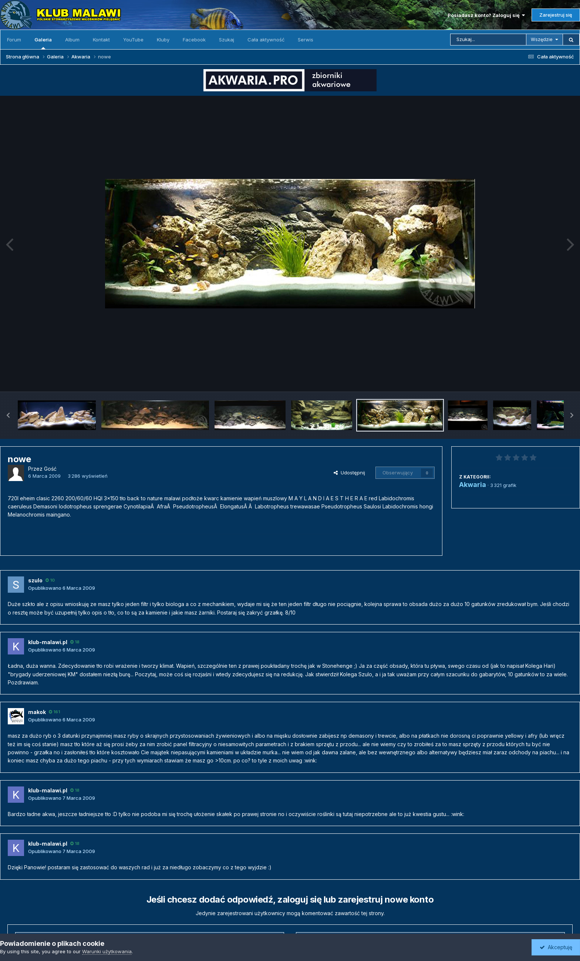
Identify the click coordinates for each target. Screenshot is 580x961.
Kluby (163, 40)
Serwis (305, 40)
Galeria (43, 43)
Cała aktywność (265, 40)
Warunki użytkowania (107, 951)
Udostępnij (349, 473)
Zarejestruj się (555, 15)
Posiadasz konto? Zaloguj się (486, 15)
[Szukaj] (488, 39)
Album (72, 40)
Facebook (194, 40)
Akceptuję (556, 947)
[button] (8, 415)
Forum (14, 40)
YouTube (133, 40)
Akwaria (472, 484)
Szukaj (226, 40)
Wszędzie (542, 39)
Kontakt (101, 40)
